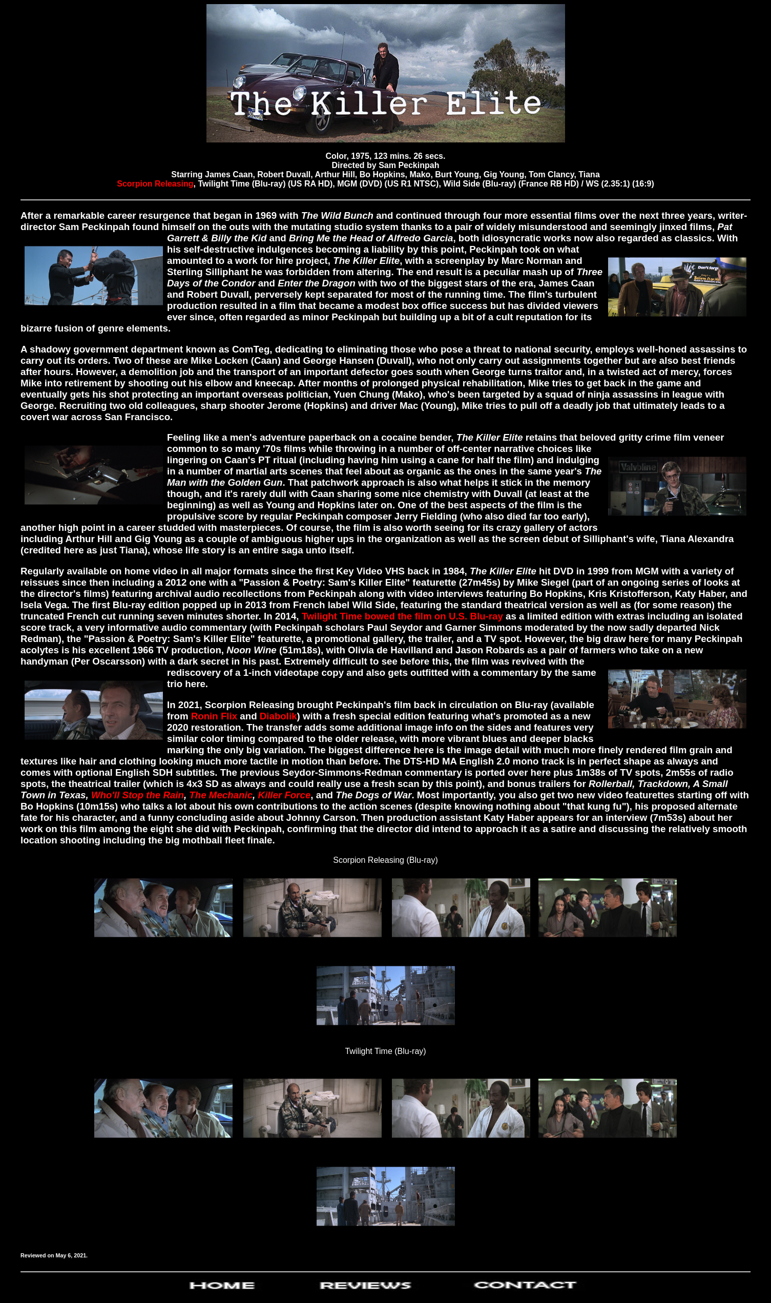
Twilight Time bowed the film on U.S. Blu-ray (402, 616)
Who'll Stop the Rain (137, 795)
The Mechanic (221, 795)
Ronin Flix (214, 716)
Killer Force (284, 795)
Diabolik (278, 716)
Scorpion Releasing (155, 183)
